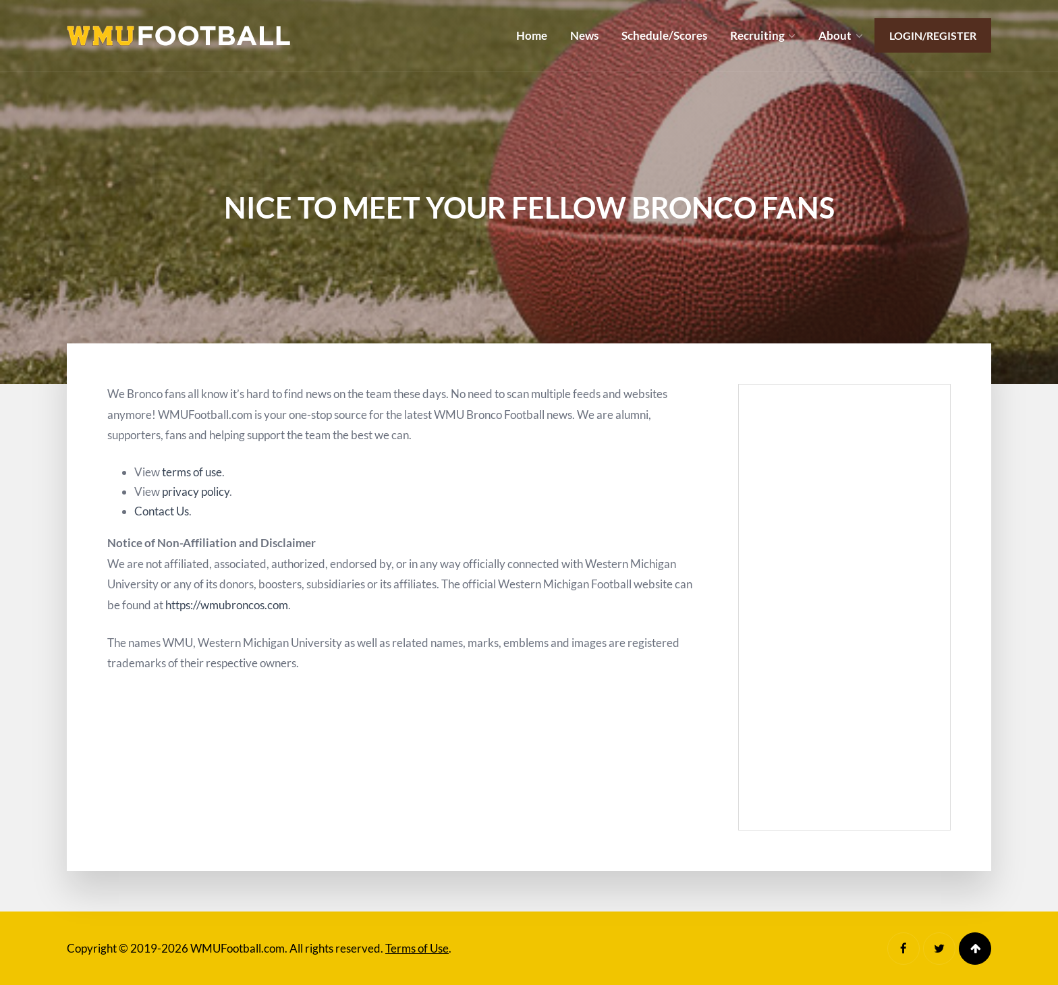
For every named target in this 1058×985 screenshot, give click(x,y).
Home (531, 35)
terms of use (192, 472)
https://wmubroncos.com (226, 605)
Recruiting (757, 35)
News (584, 35)
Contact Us (161, 511)
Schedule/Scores (664, 35)
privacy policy (195, 491)
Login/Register (932, 35)
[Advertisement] (844, 607)
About (835, 35)
